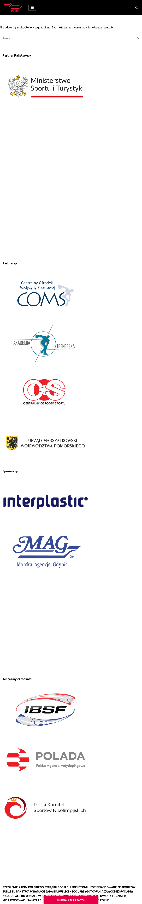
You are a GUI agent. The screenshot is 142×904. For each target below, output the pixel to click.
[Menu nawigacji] (32, 7)
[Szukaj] (67, 38)
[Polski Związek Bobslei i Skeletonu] (13, 7)
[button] (136, 7)
